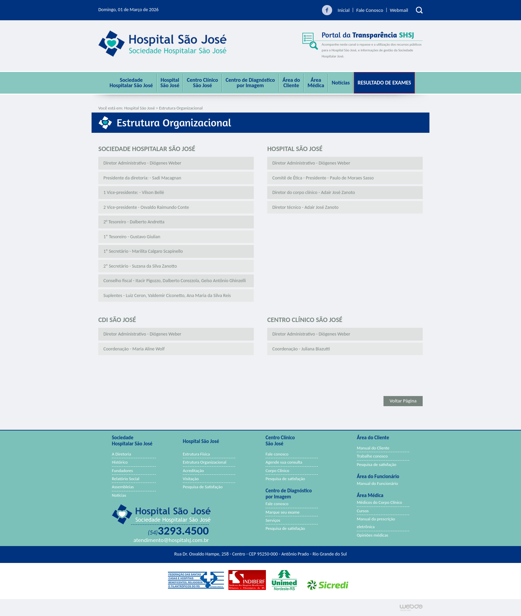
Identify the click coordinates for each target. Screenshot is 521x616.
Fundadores (122, 470)
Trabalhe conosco (372, 456)
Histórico (120, 462)
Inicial (344, 10)
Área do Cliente (291, 83)
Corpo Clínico (277, 470)
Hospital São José (169, 83)
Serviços (273, 520)
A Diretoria (121, 454)
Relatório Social (125, 478)
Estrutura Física (196, 454)
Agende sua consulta (284, 462)
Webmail (399, 10)
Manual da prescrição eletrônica (376, 522)
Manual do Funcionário (377, 483)
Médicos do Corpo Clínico (379, 502)
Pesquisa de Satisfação (203, 486)
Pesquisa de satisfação (285, 478)
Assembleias (123, 486)
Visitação (191, 478)
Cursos (363, 510)
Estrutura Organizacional (204, 462)
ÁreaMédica (315, 83)
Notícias (341, 82)
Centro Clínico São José (202, 83)
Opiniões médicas (372, 535)
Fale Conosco (369, 10)
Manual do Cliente (373, 447)
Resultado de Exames (384, 82)
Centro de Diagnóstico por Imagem (250, 83)
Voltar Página (403, 401)
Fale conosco (277, 454)
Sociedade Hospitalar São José (131, 83)
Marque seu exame (283, 512)
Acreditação (193, 470)
